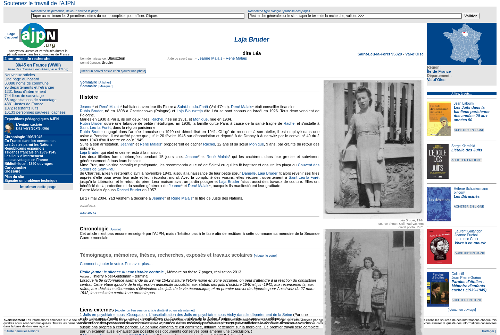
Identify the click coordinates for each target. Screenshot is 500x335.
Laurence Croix (466, 239)
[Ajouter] (116, 229)
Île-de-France (439, 71)
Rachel (157, 119)
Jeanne (86, 107)
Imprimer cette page (38, 187)
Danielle (249, 173)
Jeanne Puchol (466, 235)
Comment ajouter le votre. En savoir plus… (116, 264)
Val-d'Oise (436, 80)
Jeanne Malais (210, 58)
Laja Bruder (90, 152)
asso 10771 (88, 212)
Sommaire (88, 82)
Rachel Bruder (129, 190)
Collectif (458, 274)
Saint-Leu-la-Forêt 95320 (380, 54)
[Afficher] (104, 82)
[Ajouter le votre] (265, 255)
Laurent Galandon (468, 231)
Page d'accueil (11, 35)
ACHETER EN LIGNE (469, 130)
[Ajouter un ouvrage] (462, 309)
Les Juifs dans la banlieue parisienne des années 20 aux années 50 (472, 113)
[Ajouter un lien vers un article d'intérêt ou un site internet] (154, 310)
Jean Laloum (464, 103)
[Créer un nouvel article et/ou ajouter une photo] (113, 71)
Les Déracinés (467, 196)
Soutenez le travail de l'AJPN (39, 3)
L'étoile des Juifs (466, 150)
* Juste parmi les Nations (21, 331)
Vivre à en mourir (470, 243)
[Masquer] (105, 86)
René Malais (236, 58)
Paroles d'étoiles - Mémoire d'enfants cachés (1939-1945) (469, 286)
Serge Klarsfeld (463, 146)
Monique (200, 119)
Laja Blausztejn (189, 111)
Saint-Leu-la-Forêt (192, 107)
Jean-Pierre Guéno (466, 278)
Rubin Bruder (91, 111)
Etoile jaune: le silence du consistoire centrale (122, 272)
